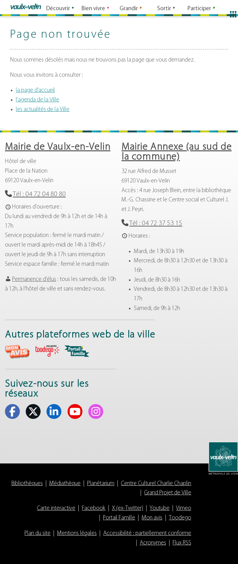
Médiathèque (65, 484)
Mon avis (152, 518)
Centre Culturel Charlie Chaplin (156, 484)
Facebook (93, 508)
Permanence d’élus (34, 279)
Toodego (180, 518)
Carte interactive (56, 508)
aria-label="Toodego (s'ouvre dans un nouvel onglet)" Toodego (47, 351)
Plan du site (37, 533)
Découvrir (58, 7)
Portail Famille (119, 518)
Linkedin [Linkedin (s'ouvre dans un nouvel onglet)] (54, 411)
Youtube (160, 508)
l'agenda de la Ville (37, 100)
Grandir (129, 7)
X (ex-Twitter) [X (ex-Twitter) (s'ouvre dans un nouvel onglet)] (33, 411)
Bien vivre (93, 7)
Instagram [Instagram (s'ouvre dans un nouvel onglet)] (95, 411)
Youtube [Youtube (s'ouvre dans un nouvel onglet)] (75, 411)
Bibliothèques (27, 484)
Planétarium (100, 484)
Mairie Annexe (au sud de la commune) (176, 152)
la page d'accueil (35, 90)
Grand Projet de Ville (167, 493)
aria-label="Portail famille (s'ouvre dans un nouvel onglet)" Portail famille (76, 351)
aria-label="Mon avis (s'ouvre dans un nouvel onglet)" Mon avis (17, 352)
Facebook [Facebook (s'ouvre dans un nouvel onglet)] (12, 411)
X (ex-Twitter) (127, 508)
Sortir (164, 7)
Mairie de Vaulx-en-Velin (57, 147)
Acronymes (153, 543)
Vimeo (183, 508)
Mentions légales (77, 533)
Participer (199, 7)
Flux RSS (182, 543)
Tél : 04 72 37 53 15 (155, 223)
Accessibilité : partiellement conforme (147, 533)
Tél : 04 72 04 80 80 (39, 194)
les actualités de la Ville (42, 110)
